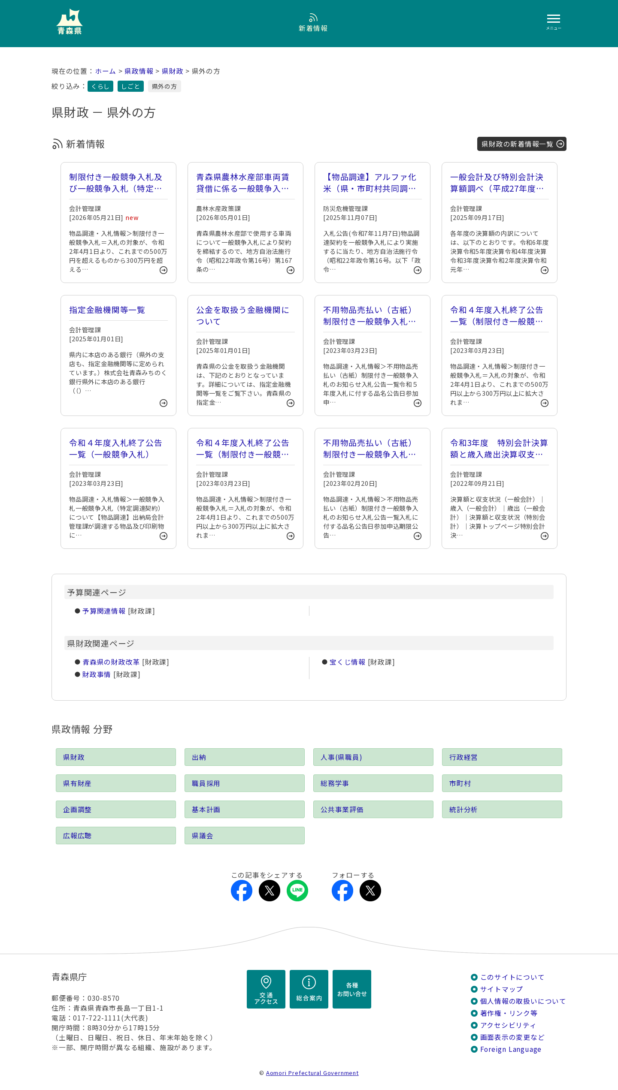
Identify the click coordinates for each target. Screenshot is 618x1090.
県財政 (172, 71)
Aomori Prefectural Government (312, 1073)
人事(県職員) (342, 757)
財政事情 (96, 674)
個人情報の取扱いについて (523, 1001)
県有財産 (77, 783)
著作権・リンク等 (509, 1013)
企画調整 (77, 809)
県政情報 (138, 71)
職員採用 (206, 783)
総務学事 (335, 783)
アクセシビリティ (508, 1025)
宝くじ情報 (348, 662)
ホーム (105, 71)
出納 (199, 757)
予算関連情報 (104, 611)
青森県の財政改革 (111, 662)
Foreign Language (511, 1049)
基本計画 (206, 809)
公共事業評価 (342, 809)
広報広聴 (77, 835)
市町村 (460, 783)
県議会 (202, 835)
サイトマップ (502, 989)
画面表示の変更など (512, 1037)
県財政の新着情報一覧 (518, 144)
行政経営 (463, 757)
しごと (130, 86)
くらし (100, 86)
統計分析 (463, 809)
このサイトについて (512, 977)
